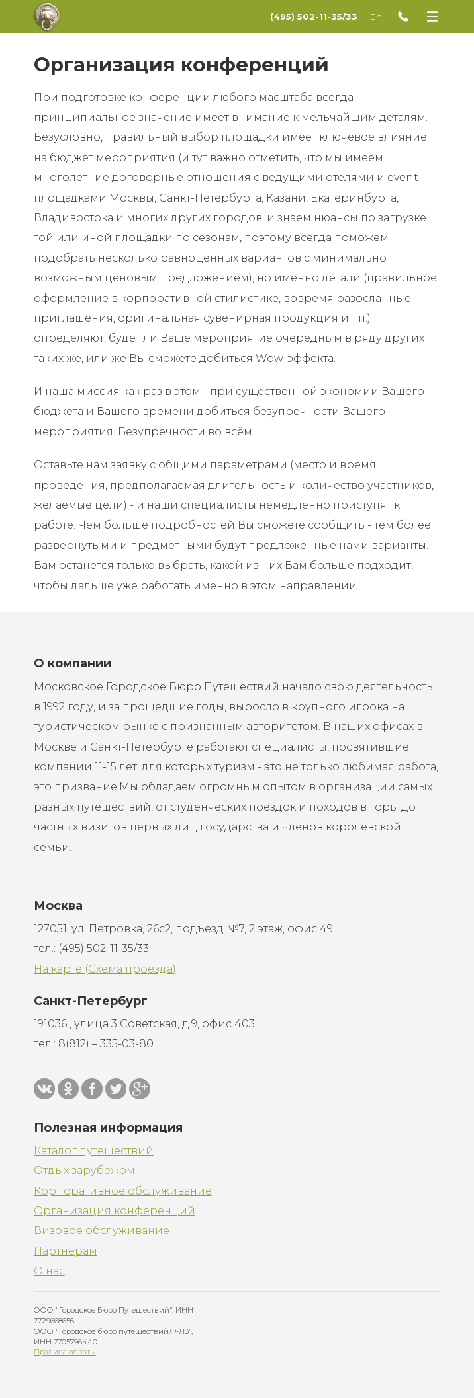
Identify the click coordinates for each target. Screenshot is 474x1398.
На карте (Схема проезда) (105, 969)
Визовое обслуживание (101, 1230)
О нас (49, 1271)
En (375, 16)
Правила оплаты (65, 1351)
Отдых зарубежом (84, 1170)
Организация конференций (114, 1210)
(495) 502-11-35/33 (313, 16)
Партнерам (65, 1251)
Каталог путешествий (94, 1150)
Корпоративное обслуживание (123, 1191)
